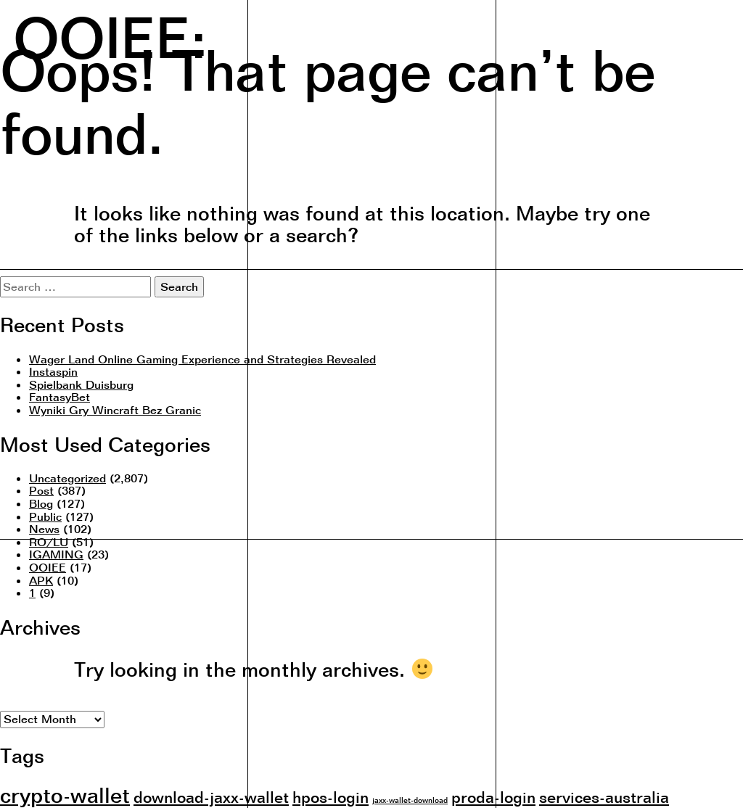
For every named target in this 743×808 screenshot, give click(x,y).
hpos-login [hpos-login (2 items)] (330, 797)
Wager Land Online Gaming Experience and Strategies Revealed (202, 359)
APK (41, 580)
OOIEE (47, 567)
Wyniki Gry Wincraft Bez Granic (115, 410)
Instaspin (53, 371)
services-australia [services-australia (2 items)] (604, 797)
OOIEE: (110, 35)
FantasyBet (59, 396)
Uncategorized (67, 478)
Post (41, 490)
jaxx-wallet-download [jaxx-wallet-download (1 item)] (410, 800)
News (44, 529)
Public (45, 516)
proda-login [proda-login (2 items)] (493, 797)
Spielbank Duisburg (81, 384)
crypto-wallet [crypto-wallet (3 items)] (65, 795)
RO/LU (48, 542)
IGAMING (56, 554)
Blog (41, 503)
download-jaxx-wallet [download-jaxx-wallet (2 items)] (211, 797)
